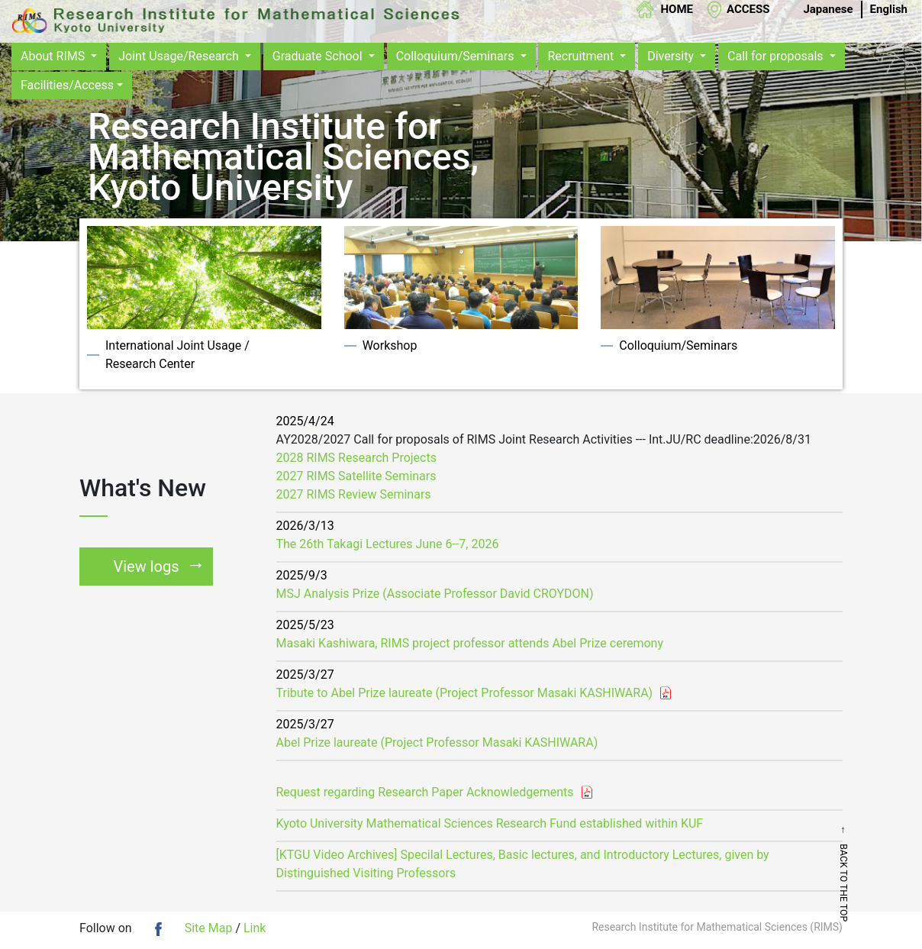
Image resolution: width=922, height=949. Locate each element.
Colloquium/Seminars (456, 56)
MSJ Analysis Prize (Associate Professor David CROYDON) (435, 593)
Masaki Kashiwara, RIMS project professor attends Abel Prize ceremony (470, 643)
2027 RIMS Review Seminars (353, 494)
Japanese (828, 9)
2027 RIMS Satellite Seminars (356, 476)
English (888, 9)
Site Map (209, 928)
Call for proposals (777, 56)
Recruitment (582, 56)
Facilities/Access (67, 85)
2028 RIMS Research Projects (356, 457)
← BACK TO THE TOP (900, 873)
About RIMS (54, 56)
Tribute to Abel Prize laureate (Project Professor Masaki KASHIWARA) (464, 693)
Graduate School (319, 56)
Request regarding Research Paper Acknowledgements (425, 792)
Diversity (672, 56)
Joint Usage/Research (180, 56)
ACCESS (748, 9)
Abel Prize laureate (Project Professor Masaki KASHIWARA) (437, 742)
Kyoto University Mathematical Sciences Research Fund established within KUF (490, 823)
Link (254, 928)
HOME (676, 9)
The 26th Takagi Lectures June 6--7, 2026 (387, 544)
